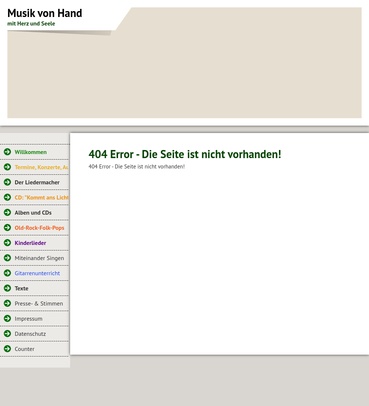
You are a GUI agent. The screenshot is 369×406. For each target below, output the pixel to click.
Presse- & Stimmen (39, 303)
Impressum (28, 318)
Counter (24, 348)
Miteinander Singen (39, 258)
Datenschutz (30, 333)
